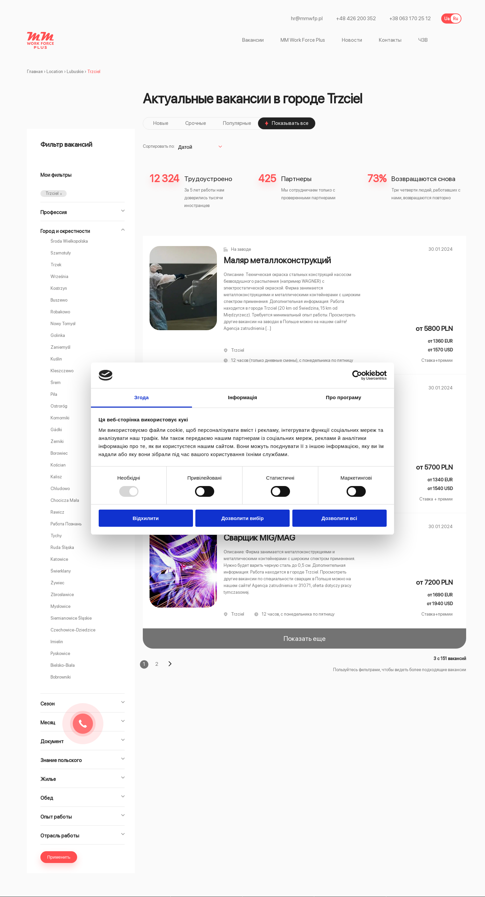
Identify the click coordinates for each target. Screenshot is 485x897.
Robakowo (60, 311)
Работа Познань (66, 523)
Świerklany (61, 571)
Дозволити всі (339, 518)
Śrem (56, 382)
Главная (35, 71)
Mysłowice (60, 606)
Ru (455, 18)
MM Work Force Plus (303, 40)
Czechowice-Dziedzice (73, 629)
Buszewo (59, 300)
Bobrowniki (61, 677)
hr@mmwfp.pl (307, 18)
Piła (54, 394)
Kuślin (56, 358)
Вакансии (253, 40)
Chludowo (60, 488)
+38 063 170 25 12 (410, 18)
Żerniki (57, 441)
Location (54, 71)
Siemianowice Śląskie (71, 618)
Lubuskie (75, 71)
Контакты (390, 40)
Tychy (56, 535)
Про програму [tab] (343, 397)
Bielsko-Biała (63, 665)
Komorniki (60, 417)
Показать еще (305, 638)
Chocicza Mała (65, 500)
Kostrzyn (59, 288)
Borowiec (59, 453)
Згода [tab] (141, 397)
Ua (447, 18)
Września (59, 276)
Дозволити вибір (242, 518)
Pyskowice (60, 653)
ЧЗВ (423, 40)
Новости (352, 40)
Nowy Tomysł (63, 323)
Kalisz (56, 476)
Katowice (59, 559)
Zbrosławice (62, 594)
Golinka (58, 335)
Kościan (58, 465)
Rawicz (57, 512)
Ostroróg (59, 406)
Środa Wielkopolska (69, 241)
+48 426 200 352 (356, 18)
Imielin (57, 641)
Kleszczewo (62, 370)
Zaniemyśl (60, 347)
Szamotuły (61, 252)
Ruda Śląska (62, 547)
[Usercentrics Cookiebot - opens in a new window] (357, 375)
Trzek (56, 264)
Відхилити (146, 518)
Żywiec (57, 582)
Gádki (56, 429)
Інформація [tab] (242, 397)
